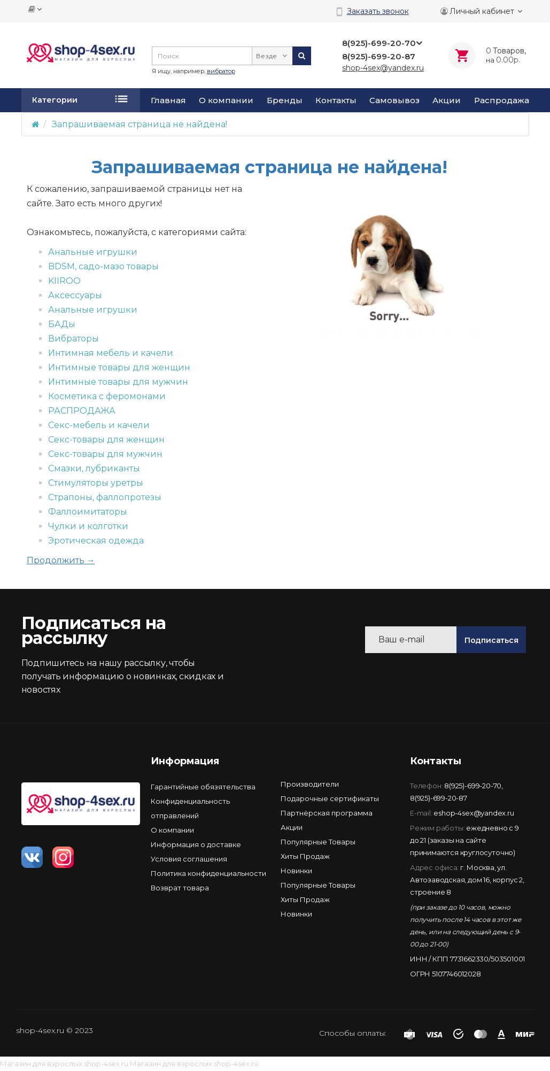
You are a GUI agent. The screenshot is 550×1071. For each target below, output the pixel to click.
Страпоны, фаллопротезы (104, 497)
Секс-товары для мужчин (105, 454)
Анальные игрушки (92, 252)
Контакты (336, 100)
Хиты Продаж (305, 856)
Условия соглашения (189, 859)
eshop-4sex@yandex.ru (473, 813)
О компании (226, 100)
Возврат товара (180, 887)
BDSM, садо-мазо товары (103, 266)
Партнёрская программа (327, 813)
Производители (310, 784)
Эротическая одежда (96, 541)
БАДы (61, 324)
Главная (168, 100)
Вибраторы (73, 338)
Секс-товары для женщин (106, 439)
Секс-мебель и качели (99, 425)
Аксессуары (75, 295)
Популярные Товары (318, 841)
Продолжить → (61, 560)
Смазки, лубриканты (94, 468)
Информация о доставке (196, 844)
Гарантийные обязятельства (203, 786)
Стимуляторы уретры (95, 483)
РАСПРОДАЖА (81, 411)
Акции (446, 100)
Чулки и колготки (88, 526)
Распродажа (501, 100)
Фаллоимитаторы (87, 512)
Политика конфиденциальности (208, 873)
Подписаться (491, 640)
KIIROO (64, 281)
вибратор (221, 71)
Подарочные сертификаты (330, 798)
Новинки (296, 870)
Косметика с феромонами (107, 396)
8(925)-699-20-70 (472, 785)
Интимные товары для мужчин (118, 382)
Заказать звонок (378, 11)
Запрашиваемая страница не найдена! (139, 124)
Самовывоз (394, 100)
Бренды (285, 100)
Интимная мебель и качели (110, 353)
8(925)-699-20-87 (438, 798)
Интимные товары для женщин (119, 367)
